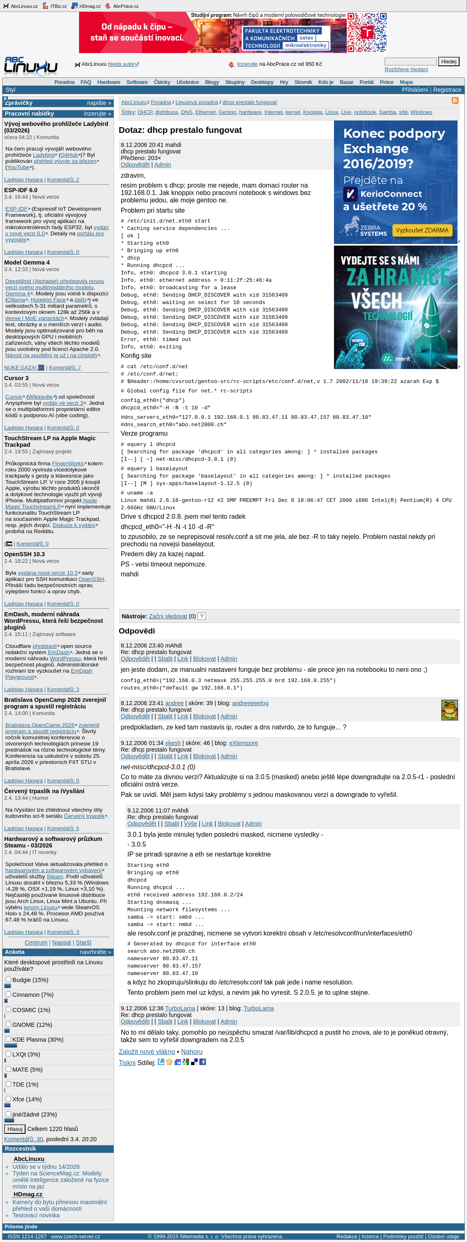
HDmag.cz (85, 5)
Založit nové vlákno (147, 1051)
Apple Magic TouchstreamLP (51, 503)
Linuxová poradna (196, 102)
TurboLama (180, 1008)
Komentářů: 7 (65, 367)
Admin (162, 164)
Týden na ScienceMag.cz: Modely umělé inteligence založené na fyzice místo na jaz (60, 1180)
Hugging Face (48, 300)
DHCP (145, 112)
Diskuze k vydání (74, 525)
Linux (331, 112)
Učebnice (188, 82)
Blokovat (204, 658)
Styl (10, 89)
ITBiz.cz (54, 5)
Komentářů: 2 (63, 179)
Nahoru (192, 1051)
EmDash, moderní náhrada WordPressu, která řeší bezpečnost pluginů (53, 621)
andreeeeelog (250, 703)
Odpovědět (135, 164)
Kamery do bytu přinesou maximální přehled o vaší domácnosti (59, 1205)
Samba (387, 112)
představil (45, 646)
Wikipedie (40, 397)
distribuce (166, 112)
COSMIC (21, 1010)
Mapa (406, 82)
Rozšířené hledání (406, 69)
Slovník (303, 82)
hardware (250, 112)
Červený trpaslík (84, 816)
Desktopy (262, 82)
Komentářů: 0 (63, 252)
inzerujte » (97, 113)
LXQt (16, 1054)
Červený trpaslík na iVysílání (44, 791)
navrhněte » (95, 952)
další (80, 300)
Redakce (346, 1236)
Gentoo (227, 112)
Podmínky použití (403, 1236)
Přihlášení (415, 89)
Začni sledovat (168, 616)
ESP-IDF (16, 209)
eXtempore (243, 743)
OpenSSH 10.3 (24, 554)
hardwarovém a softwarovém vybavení (53, 870)
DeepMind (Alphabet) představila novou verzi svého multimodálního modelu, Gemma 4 (54, 287)
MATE (17, 1069)
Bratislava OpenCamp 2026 (40, 725)
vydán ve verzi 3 (62, 403)
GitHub (69, 155)
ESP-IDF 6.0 (20, 190)
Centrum (36, 942)
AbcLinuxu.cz (20, 5)
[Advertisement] (215, 592)
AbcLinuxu (29, 1159)
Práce (386, 82)
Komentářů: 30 (23, 1139)
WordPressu (65, 658)
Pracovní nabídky (29, 113)
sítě (403, 112)
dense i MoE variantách (34, 318)
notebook (365, 112)
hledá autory (123, 64)
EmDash (58, 652)
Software (136, 82)
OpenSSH (91, 579)
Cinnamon (23, 994)
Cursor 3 (16, 378)
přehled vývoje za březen (65, 161)
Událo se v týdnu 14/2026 (45, 1166)
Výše (190, 823)
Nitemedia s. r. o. (199, 1236)
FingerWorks (68, 463)
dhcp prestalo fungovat (249, 102)
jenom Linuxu (40, 907)
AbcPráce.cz (121, 5)
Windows (421, 112)
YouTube (18, 167)
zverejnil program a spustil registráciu (52, 728)
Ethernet (205, 112)
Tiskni (127, 1062)
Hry (284, 82)
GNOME (20, 1024)
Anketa (15, 952)
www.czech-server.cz (75, 1236)
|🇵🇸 (8, 544)
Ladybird (43, 155)
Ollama (16, 300)
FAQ (86, 82)
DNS (186, 112)
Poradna (64, 82)
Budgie (18, 980)
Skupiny (235, 82)
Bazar (346, 82)
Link (182, 658)
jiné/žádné (23, 1114)
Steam (55, 876)
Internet (273, 112)
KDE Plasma (26, 1039)
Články (162, 82)
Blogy (212, 82)
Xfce (15, 1099)
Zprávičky (19, 103)
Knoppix (312, 112)
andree (174, 703)
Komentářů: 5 (63, 828)
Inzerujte (247, 64)
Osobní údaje (443, 1236)
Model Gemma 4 (26, 262)
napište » (99, 103)
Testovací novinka (35, 1215)
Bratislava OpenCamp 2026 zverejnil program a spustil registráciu (55, 703)
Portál (367, 82)
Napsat (61, 942)
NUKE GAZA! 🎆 (24, 367)
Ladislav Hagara (23, 179)
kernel (292, 112)
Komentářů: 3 (63, 689)
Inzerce (370, 1236)
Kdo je (326, 82)
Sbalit (165, 658)
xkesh (173, 743)
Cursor (13, 397)
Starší (83, 942)
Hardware (109, 82)
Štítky (128, 112)
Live (346, 112)
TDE (15, 1084)
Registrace (447, 89)
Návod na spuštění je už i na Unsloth (51, 355)
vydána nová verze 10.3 (47, 573)
